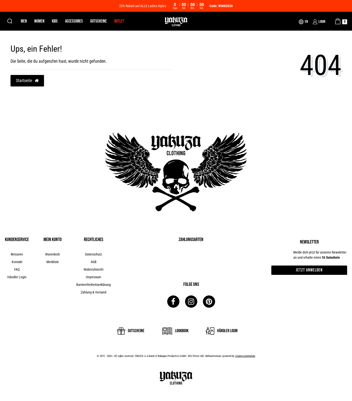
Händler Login (16, 277)
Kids (55, 21)
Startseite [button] (27, 80)
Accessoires (74, 21)
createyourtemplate (245, 356)
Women (39, 21)
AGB (94, 262)
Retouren (17, 254)
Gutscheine (98, 21)
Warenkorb (52, 254)
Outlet (119, 21)
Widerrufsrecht (93, 269)
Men (24, 21)
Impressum (93, 277)
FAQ (17, 269)
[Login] (319, 21)
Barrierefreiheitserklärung (93, 285)
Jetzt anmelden (309, 270)
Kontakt (17, 262)
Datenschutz (93, 254)
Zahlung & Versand (93, 292)
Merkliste (52, 262)
